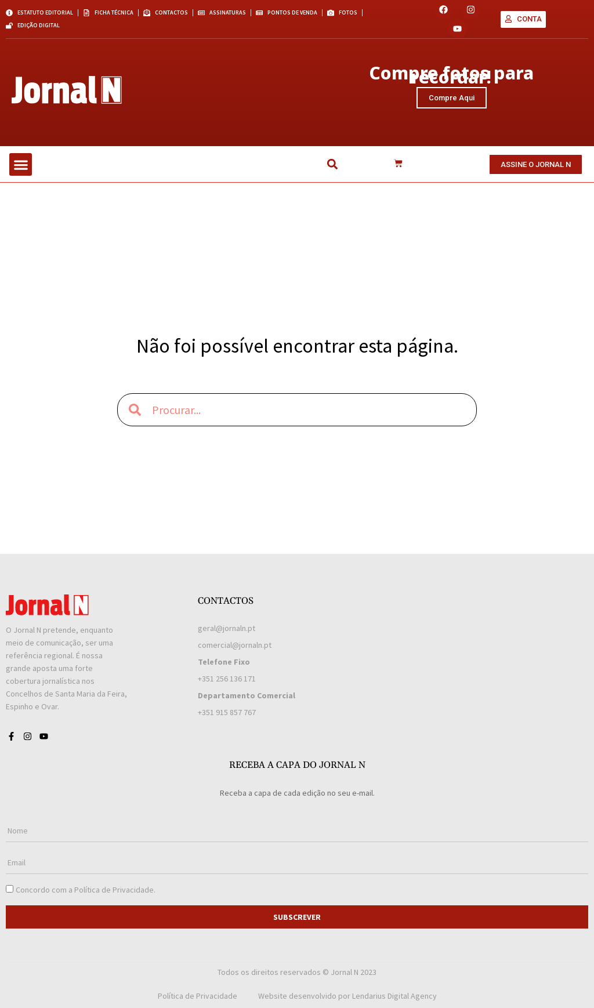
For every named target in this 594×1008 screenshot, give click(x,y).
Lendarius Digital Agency (394, 996)
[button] (20, 164)
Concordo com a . (85, 889)
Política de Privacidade (114, 889)
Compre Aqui (452, 97)
